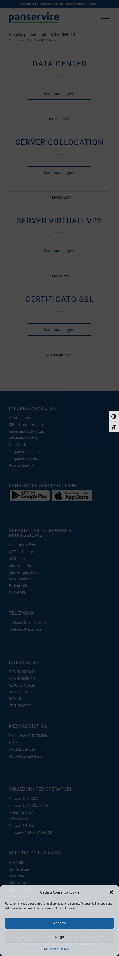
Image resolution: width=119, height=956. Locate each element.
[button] (111, 892)
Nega (59, 937)
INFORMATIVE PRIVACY (57, 949)
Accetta (59, 923)
